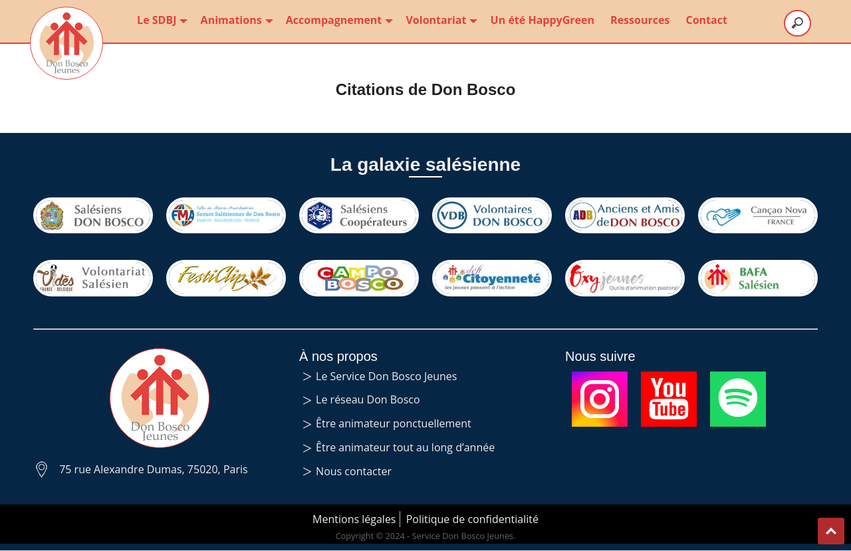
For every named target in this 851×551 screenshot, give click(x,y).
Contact (706, 20)
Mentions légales (354, 519)
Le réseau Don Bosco (368, 399)
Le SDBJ (160, 20)
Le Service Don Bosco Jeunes (386, 376)
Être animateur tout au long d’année (405, 447)
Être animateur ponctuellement (393, 423)
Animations (235, 20)
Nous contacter (354, 471)
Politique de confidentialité (472, 519)
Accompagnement (338, 20)
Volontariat (440, 20)
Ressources (639, 20)
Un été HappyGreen (542, 20)
